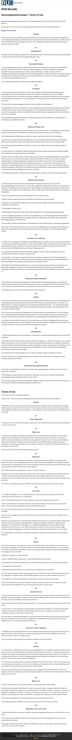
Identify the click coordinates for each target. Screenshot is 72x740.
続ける (36, 738)
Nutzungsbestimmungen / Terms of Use (26, 736)
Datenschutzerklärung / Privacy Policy (46, 736)
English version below (8, 30)
